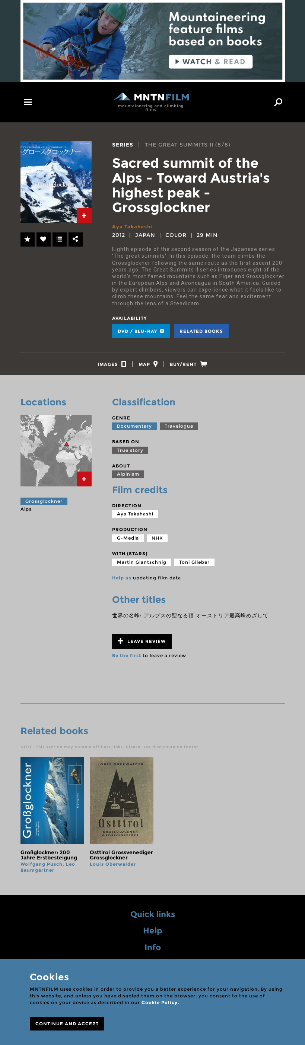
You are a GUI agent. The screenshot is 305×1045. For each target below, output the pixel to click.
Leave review (142, 644)
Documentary (134, 429)
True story (130, 453)
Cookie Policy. (160, 1002)
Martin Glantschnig (141, 565)
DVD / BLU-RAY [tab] (141, 331)
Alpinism (128, 477)
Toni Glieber (194, 565)
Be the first (126, 659)
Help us (121, 581)
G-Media (128, 541)
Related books (201, 331)
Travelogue (179, 429)
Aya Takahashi (133, 226)
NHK (157, 541)
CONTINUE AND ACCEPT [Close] (67, 1023)
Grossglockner (44, 504)
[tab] (84, 215)
